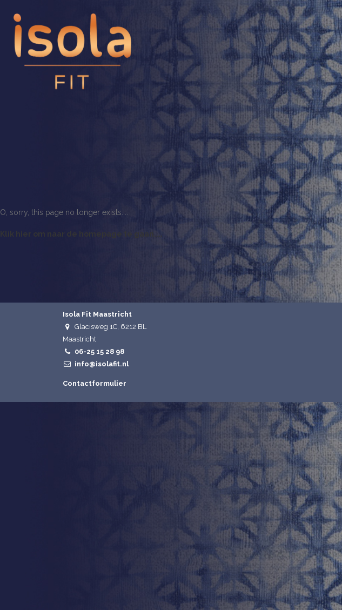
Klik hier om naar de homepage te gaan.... (81, 234)
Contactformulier (94, 383)
